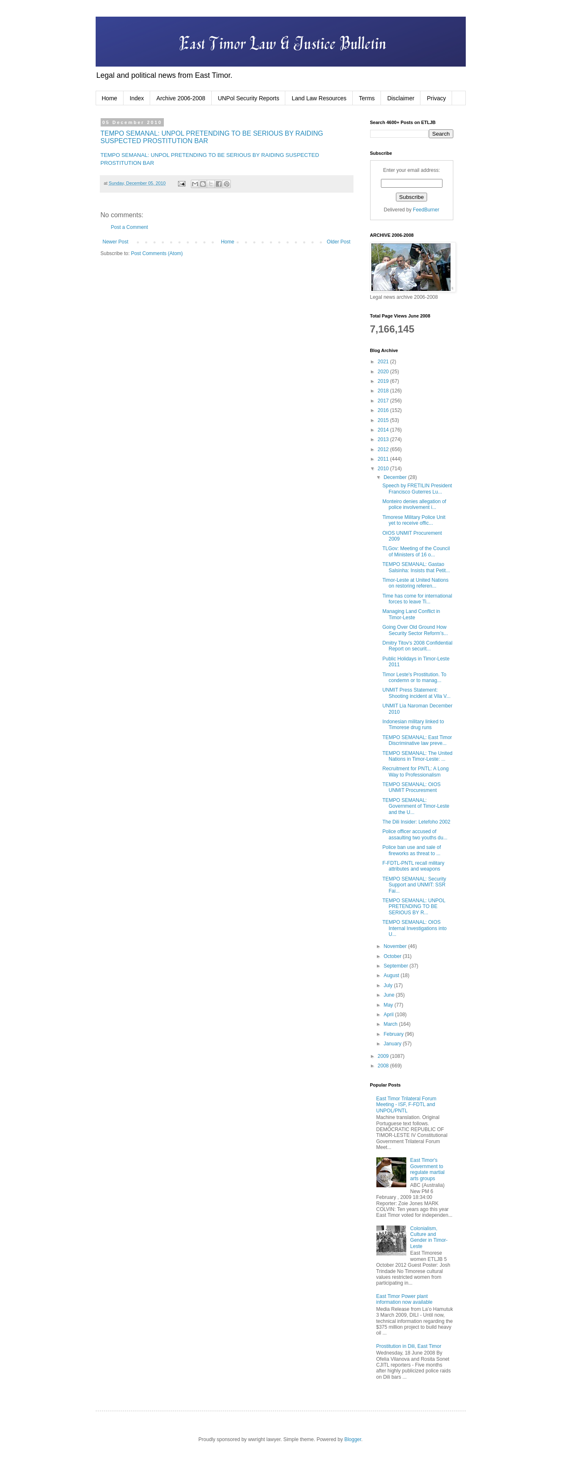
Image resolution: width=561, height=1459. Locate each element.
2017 (384, 401)
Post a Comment (129, 227)
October (393, 956)
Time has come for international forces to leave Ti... (417, 599)
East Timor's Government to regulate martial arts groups (427, 1169)
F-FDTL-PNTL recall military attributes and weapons (413, 866)
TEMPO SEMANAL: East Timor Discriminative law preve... (417, 740)
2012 (384, 449)
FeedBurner (426, 210)
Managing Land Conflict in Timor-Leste (411, 614)
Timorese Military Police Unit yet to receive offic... (413, 520)
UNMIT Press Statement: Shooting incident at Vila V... (416, 693)
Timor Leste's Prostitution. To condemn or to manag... (414, 677)
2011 (384, 459)
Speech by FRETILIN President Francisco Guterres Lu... (417, 488)
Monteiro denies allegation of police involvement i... (414, 504)
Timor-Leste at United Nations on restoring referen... (415, 583)
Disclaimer (400, 98)
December (395, 477)
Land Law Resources (319, 98)
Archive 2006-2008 (180, 98)
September (396, 966)
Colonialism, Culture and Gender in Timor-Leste (428, 1237)
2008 (384, 1066)
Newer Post (116, 242)
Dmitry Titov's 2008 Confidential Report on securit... (417, 646)
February (394, 1034)
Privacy (436, 98)
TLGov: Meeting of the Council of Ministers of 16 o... (416, 551)
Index (137, 98)
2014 (384, 430)
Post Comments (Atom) (157, 253)
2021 (384, 362)
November (395, 946)
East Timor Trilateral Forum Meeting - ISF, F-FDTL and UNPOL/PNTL (406, 1105)
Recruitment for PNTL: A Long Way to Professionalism (415, 771)
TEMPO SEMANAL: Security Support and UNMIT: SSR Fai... (414, 885)
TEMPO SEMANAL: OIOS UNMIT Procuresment (411, 787)
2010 (384, 468)
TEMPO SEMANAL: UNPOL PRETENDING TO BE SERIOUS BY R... (413, 907)
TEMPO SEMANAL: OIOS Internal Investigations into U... (414, 928)
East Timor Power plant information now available (404, 1299)
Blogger (352, 1439)
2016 (384, 410)
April (389, 1014)
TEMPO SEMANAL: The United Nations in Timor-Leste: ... (417, 756)
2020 (384, 372)
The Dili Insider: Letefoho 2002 (416, 822)
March (391, 1024)
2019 (384, 381)
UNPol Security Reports (248, 98)
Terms (367, 98)
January (393, 1044)
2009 (384, 1056)
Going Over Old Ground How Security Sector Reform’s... (415, 630)
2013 (384, 439)
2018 (384, 391)
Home (109, 98)
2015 (384, 420)
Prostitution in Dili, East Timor (409, 1346)
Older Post (339, 242)
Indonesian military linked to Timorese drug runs (413, 724)
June (389, 995)
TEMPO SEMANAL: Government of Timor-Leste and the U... (415, 806)
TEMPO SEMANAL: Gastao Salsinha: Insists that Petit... (416, 567)
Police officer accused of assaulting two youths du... (414, 834)
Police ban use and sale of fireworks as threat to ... (411, 850)
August (391, 975)
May (388, 1005)
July (388, 985)
